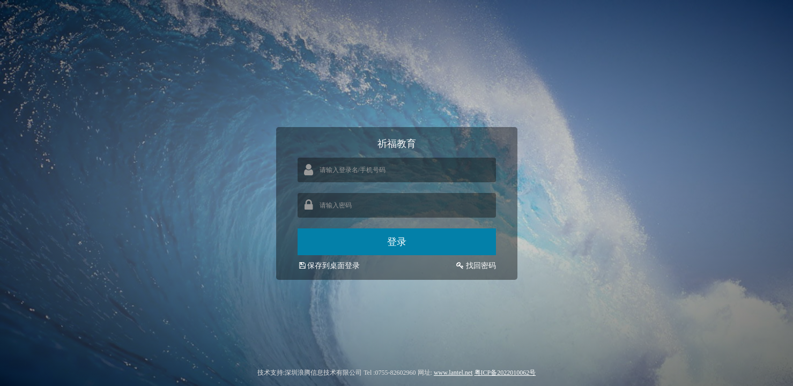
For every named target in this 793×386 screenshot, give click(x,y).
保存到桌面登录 (329, 266)
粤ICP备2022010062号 (505, 372)
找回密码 (481, 266)
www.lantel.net (453, 372)
